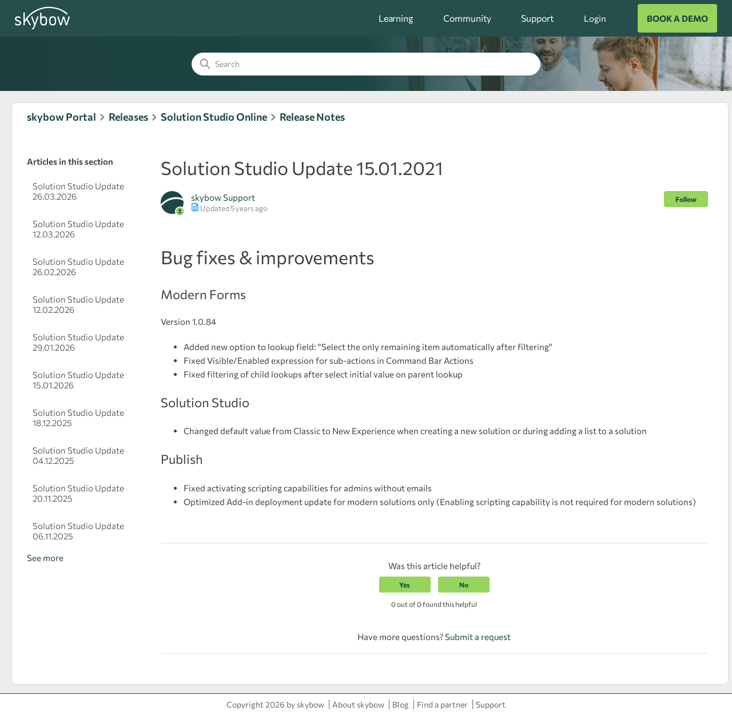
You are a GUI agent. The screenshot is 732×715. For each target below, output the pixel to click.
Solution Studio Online (214, 116)
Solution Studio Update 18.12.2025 (78, 417)
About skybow (358, 704)
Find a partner (442, 704)
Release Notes (312, 116)
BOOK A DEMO (677, 18)
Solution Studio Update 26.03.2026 (78, 191)
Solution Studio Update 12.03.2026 (78, 229)
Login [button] (595, 18)
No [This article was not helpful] (463, 585)
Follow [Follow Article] (686, 199)
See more (45, 558)
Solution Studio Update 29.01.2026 (78, 342)
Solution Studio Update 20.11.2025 (78, 493)
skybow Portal (61, 116)
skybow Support (223, 197)
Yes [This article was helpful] (404, 585)
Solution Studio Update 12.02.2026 (78, 304)
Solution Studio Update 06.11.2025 (78, 531)
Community (467, 18)
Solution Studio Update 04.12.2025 (78, 455)
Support (537, 18)
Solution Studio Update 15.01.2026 (78, 380)
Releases (128, 116)
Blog (400, 704)
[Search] (366, 64)
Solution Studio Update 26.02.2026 (78, 266)
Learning (396, 18)
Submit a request (478, 636)
